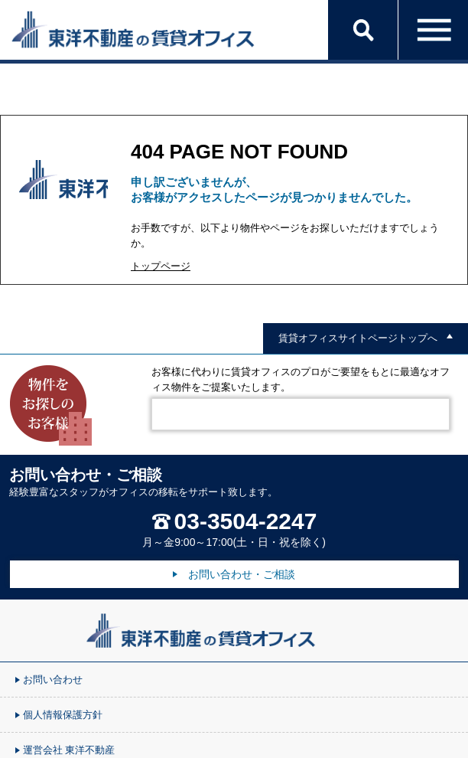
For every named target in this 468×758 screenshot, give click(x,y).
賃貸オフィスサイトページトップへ (357, 338)
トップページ (160, 266)
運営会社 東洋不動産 (69, 750)
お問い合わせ (53, 680)
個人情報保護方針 (62, 715)
